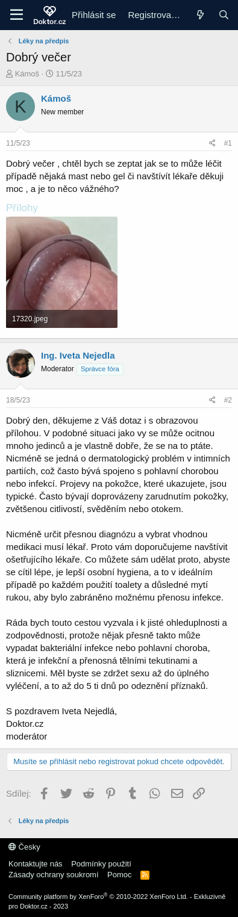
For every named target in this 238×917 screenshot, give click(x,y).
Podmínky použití (101, 863)
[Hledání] (224, 15)
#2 (228, 400)
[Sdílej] (212, 143)
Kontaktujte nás (35, 863)
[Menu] (16, 15)
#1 (228, 143)
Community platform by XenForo (98, 896)
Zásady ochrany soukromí (53, 874)
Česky (24, 846)
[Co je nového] (199, 15)
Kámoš (27, 73)
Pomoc (119, 874)
